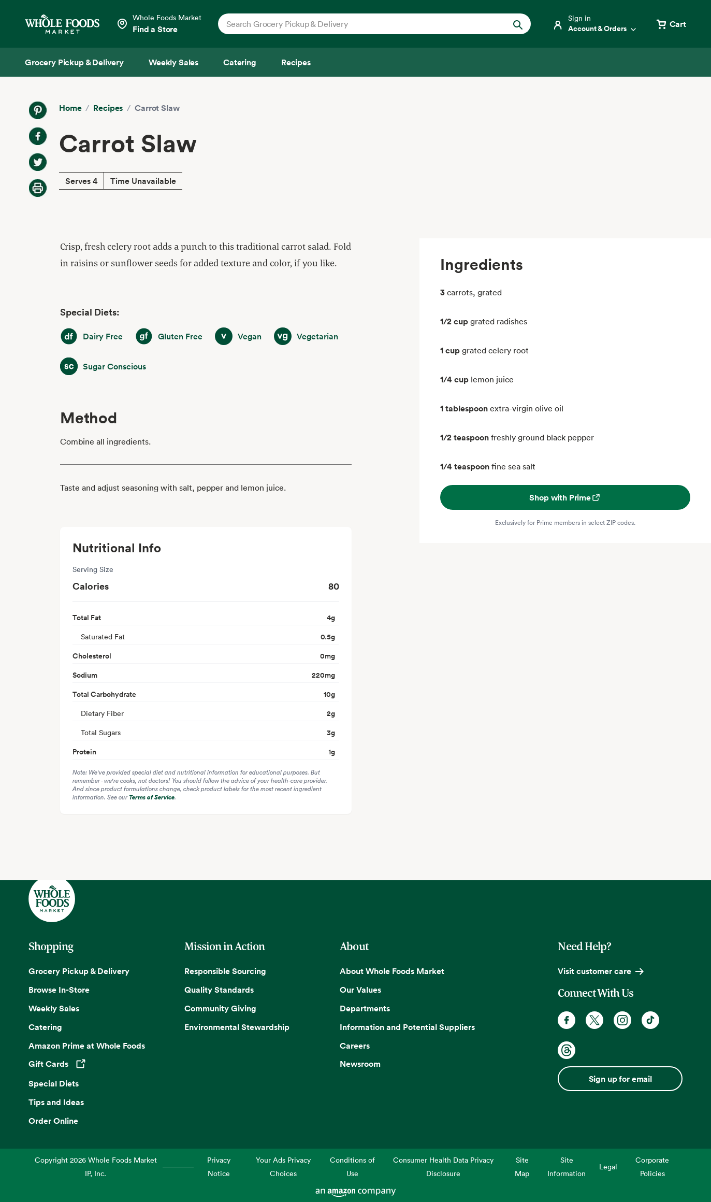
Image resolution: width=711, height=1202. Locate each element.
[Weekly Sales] (173, 62)
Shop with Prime (565, 497)
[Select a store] (158, 23)
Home (70, 107)
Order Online (53, 1120)
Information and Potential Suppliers (407, 1027)
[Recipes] (296, 62)
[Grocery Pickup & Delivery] (74, 62)
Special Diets (53, 1083)
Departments (365, 1008)
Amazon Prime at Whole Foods (86, 1045)
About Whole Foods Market (392, 971)
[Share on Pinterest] (38, 110)
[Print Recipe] (38, 188)
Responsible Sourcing (225, 971)
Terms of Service (152, 797)
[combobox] (359, 24)
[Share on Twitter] (38, 162)
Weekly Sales (53, 1008)
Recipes (108, 107)
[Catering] (239, 62)
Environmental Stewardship (236, 1027)
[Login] (595, 24)
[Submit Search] (518, 24)
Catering (45, 1027)
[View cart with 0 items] (670, 24)
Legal (608, 1166)
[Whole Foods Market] (62, 24)
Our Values (360, 989)
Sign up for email (620, 1078)
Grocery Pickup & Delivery (78, 971)
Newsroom (360, 1063)
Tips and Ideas (56, 1102)
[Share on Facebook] (38, 136)
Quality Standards (219, 989)
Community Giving (220, 1008)
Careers (355, 1045)
